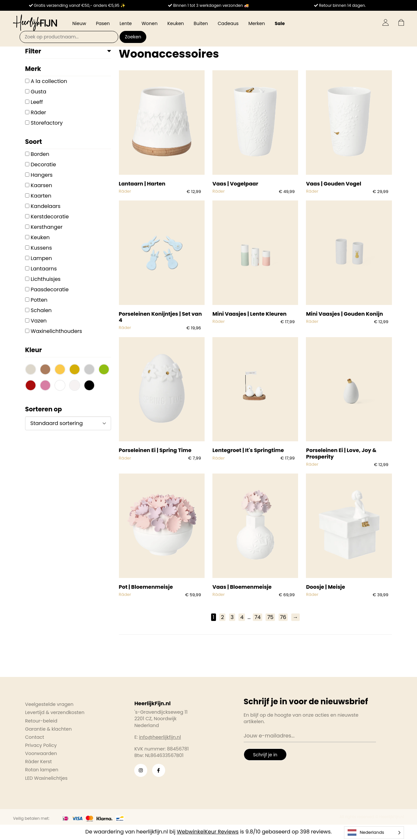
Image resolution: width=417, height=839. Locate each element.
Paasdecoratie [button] (49, 289)
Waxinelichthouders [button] (56, 331)
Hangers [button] (41, 175)
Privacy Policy (41, 745)
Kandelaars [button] (45, 206)
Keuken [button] (40, 237)
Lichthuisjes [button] (46, 279)
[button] (30, 370)
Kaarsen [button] (41, 185)
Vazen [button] (39, 320)
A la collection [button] (49, 81)
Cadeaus (228, 23)
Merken (256, 23)
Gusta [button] (38, 91)
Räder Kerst (38, 761)
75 (270, 617)
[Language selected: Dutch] (374, 832)
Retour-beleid (41, 721)
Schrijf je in (265, 754)
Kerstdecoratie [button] (50, 216)
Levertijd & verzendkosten (54, 712)
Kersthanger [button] (47, 227)
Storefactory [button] (47, 123)
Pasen (103, 23)
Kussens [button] (41, 248)
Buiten (201, 23)
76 (283, 617)
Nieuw (79, 23)
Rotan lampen (41, 769)
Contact (34, 737)
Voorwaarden (41, 753)
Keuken (175, 23)
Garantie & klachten (48, 729)
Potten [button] (39, 300)
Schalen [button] (41, 310)
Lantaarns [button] (44, 268)
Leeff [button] (37, 102)
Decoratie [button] (43, 164)
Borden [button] (40, 154)
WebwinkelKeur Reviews (208, 831)
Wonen (149, 23)
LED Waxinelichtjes (46, 778)
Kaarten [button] (41, 195)
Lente (126, 23)
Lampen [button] (41, 258)
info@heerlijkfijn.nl (160, 737)
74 (257, 617)
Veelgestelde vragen (49, 704)
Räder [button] (38, 112)
